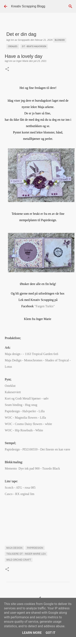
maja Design (14, 548)
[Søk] (70, 6)
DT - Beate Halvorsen (34, 46)
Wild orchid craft (18, 559)
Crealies (12, 46)
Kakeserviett (13, 392)
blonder (60, 40)
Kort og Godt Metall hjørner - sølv (27, 398)
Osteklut (10, 385)
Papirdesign (35, 548)
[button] (7, 69)
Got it (50, 633)
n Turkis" (45, 306)
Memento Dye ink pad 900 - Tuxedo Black (33, 468)
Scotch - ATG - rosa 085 (20, 487)
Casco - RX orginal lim (20, 494)
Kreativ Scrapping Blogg (28, 6)
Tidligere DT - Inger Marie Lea (26, 553)
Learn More (32, 633)
